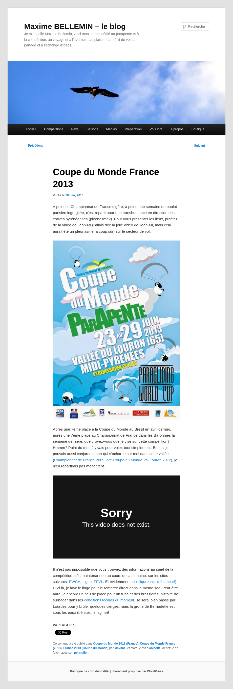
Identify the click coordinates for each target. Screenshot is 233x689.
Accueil (31, 129)
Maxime (119, 648)
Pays (74, 129)
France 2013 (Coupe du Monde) (85, 648)
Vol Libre (156, 129)
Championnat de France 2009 (79, 460)
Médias (111, 129)
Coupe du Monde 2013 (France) (115, 643)
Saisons (92, 129)
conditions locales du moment (109, 600)
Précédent (33, 145)
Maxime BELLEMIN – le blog (75, 26)
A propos (177, 129)
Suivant (201, 145)
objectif (154, 648)
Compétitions (53, 129)
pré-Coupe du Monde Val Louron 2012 (139, 460)
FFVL (98, 581)
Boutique (198, 129)
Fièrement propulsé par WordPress (138, 671)
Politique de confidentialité (89, 671)
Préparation (133, 129)
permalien (81, 652)
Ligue (87, 581)
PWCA (74, 581)
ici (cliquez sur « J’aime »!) (154, 581)
